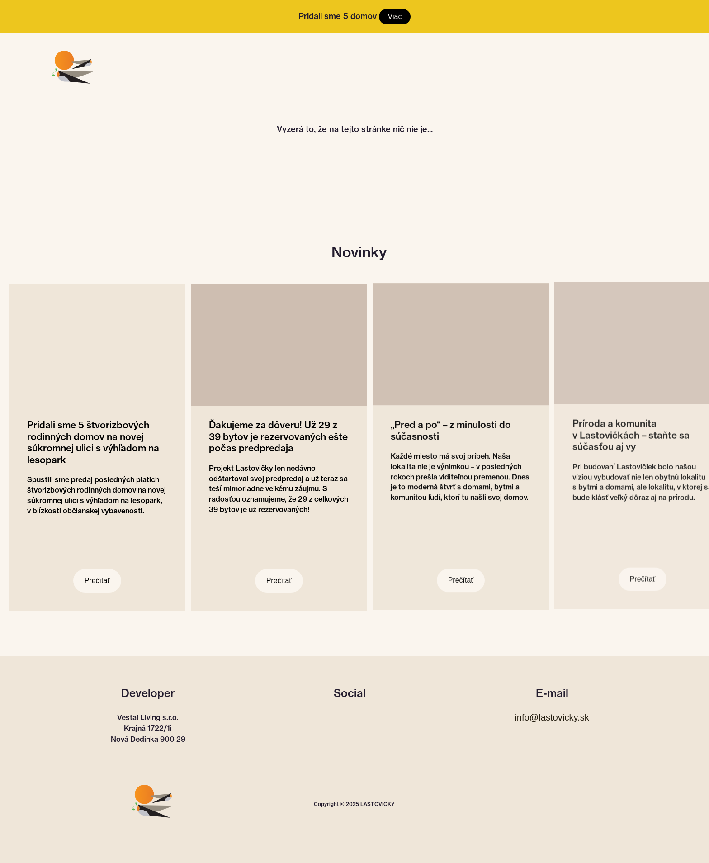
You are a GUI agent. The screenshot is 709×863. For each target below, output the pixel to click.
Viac (395, 16)
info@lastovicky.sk (552, 717)
